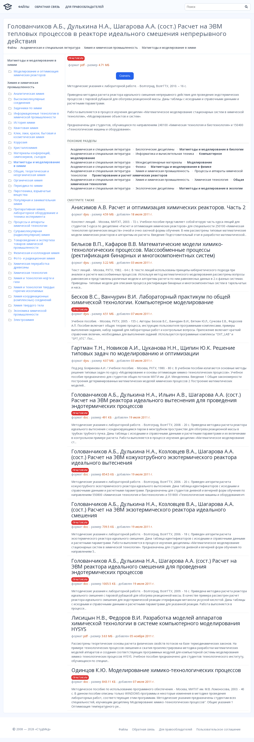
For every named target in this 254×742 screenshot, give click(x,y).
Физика (141, 167)
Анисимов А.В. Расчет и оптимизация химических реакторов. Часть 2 (158, 207)
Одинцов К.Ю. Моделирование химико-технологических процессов (156, 669)
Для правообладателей (84, 7)
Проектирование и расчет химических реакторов (129, 175)
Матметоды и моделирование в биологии (211, 149)
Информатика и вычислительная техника (165, 154)
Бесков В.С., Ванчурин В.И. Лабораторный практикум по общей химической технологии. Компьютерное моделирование (150, 299)
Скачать (124, 75)
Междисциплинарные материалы (159, 162)
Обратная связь (47, 7)
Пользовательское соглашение (218, 729)
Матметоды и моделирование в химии (169, 48)
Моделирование (199, 162)
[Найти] (246, 7)
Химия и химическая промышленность (111, 48)
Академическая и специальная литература (50, 48)
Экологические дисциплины (155, 188)
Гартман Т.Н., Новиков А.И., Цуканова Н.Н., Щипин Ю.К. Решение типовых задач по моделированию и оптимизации (153, 350)
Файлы (23, 7)
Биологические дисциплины (155, 149)
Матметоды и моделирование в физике (181, 167)
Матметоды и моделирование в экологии (211, 188)
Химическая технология (211, 180)
